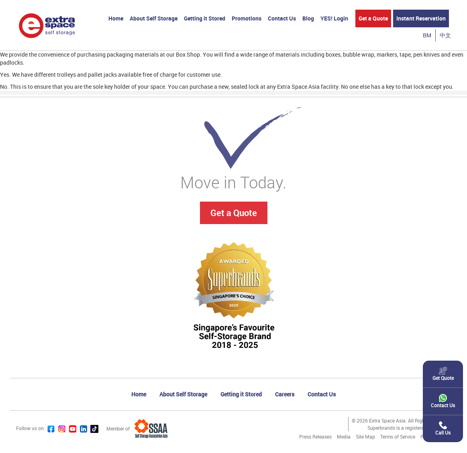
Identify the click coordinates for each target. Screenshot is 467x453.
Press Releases (315, 436)
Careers (284, 394)
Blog (308, 18)
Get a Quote (373, 18)
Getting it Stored (204, 18)
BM (427, 35)
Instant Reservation (421, 18)
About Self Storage (153, 18)
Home (115, 18)
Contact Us (282, 18)
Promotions (246, 18)
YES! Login (334, 18)
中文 (445, 35)
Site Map (365, 436)
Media (344, 436)
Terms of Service (397, 436)
